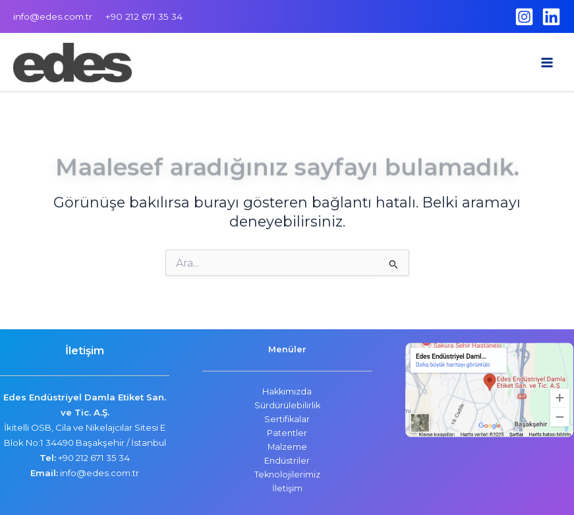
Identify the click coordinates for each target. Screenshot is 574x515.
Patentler (287, 433)
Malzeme (287, 447)
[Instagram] (524, 16)
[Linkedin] (551, 16)
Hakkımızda (287, 391)
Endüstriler (287, 461)
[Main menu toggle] (547, 62)
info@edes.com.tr (52, 16)
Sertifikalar (287, 419)
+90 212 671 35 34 (94, 457)
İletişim (287, 488)
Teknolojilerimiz (287, 474)
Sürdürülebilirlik (287, 405)
